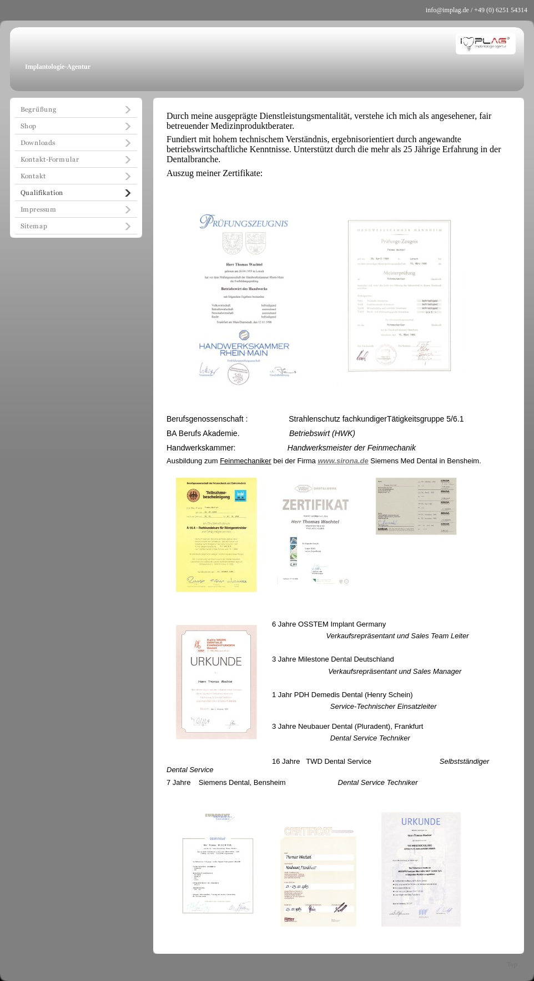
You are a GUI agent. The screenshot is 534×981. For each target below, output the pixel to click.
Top (511, 964)
